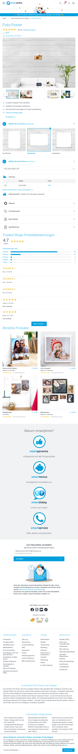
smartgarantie (64, 667)
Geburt (43, 662)
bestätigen (19, 559)
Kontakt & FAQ (64, 639)
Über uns (25, 639)
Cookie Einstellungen (11, 750)
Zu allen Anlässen (47, 665)
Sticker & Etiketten (9, 668)
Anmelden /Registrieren (63, 655)
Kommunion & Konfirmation (45, 654)
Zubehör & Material (9, 661)
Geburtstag (44, 660)
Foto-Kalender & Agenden (8, 665)
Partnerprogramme (28, 656)
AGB (23, 647)
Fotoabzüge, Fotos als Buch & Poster (10, 654)
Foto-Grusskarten (9, 650)
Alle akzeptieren (68, 750)
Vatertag (43, 650)
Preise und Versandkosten (64, 643)
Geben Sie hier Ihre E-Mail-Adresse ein (28, 551)
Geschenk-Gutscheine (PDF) (10, 672)
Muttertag (44, 647)
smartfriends (63, 664)
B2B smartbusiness (28, 661)
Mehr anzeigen (39, 324)
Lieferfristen (63, 646)
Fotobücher (7, 639)
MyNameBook (8, 647)
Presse (24, 653)
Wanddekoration (8, 645)
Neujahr (43, 642)
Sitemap (62, 659)
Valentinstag (45, 645)
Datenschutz (26, 642)
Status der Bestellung (66, 661)
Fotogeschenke (8, 642)
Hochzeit (44, 657)
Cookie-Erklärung (28, 645)
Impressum (25, 650)
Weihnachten (45, 639)
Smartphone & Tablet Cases (10, 658)
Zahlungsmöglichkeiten (67, 652)
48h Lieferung (63, 649)
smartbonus (63, 669)
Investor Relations (28, 658)
